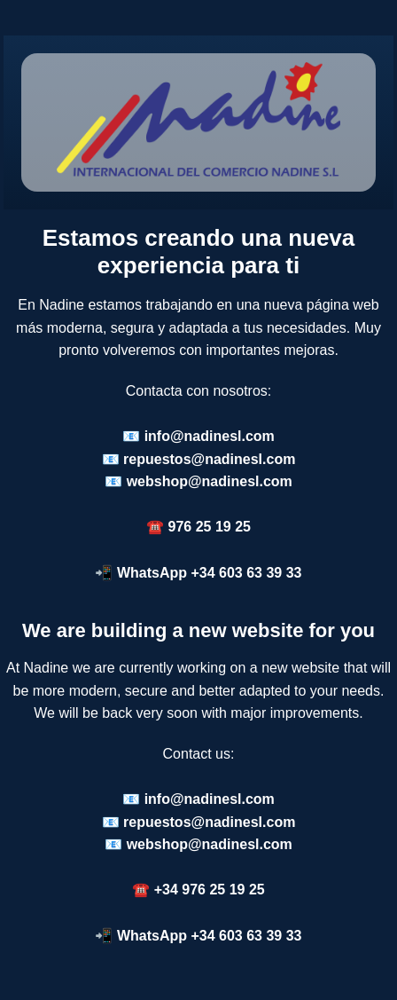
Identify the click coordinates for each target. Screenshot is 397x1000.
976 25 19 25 (209, 526)
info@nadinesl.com (209, 436)
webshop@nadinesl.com (209, 481)
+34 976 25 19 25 (209, 889)
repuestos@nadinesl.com (209, 459)
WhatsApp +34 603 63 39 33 (209, 572)
